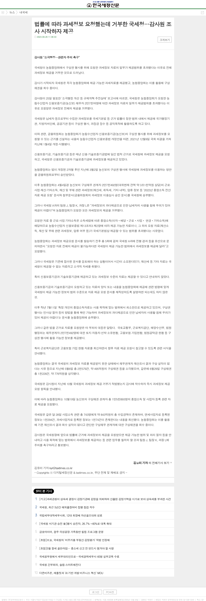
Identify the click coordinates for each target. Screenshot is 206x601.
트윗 (44, 44)
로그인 (95, 592)
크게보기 (165, 40)
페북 (37, 44)
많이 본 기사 (44, 491)
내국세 (23, 12)
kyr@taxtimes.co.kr (61, 468)
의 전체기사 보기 (151, 463)
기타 (58, 44)
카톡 (51, 44)
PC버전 (110, 592)
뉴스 (12, 12)
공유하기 (202, 13)
